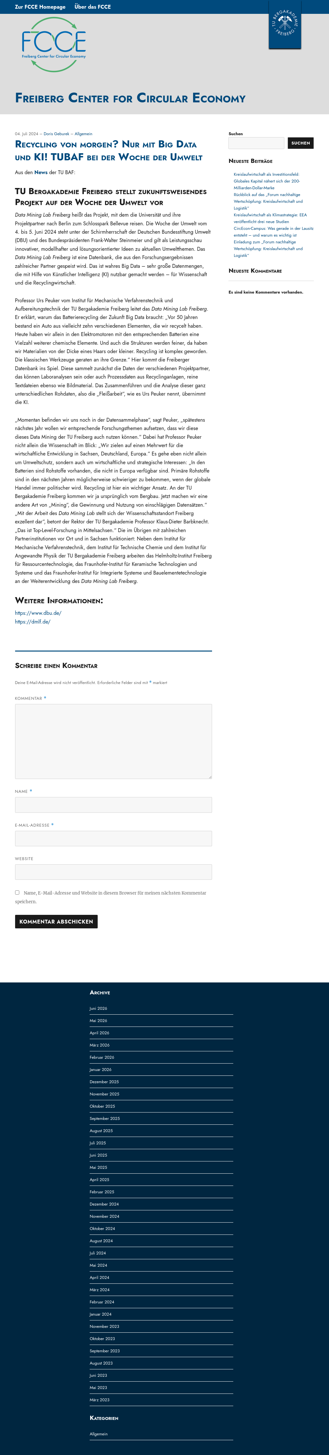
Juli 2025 (98, 1143)
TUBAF (285, 24)
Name (23, 791)
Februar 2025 (102, 1192)
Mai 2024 (98, 1265)
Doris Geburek (57, 134)
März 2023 (99, 1400)
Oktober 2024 (102, 1228)
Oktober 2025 (102, 1106)
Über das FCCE (93, 7)
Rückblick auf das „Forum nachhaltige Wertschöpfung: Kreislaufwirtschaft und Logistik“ (268, 201)
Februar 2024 (102, 1302)
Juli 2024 (98, 1253)
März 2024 (100, 1290)
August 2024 (101, 1241)
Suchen (235, 134)
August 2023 (101, 1363)
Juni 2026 (98, 1008)
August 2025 (101, 1131)
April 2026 (99, 1033)
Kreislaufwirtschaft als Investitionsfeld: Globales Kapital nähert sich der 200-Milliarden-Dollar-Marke (267, 181)
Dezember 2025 (104, 1082)
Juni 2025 (98, 1155)
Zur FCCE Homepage (40, 7)
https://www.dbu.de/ (38, 613)
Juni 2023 (98, 1375)
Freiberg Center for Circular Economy (130, 98)
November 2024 (104, 1216)
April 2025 (99, 1180)
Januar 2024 (100, 1314)
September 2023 (105, 1351)
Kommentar (31, 698)
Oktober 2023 (102, 1339)
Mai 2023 (98, 1388)
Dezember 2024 (104, 1204)
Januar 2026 (100, 1069)
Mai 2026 (98, 1021)
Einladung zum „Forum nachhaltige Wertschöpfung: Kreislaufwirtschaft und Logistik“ (268, 248)
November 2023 (104, 1326)
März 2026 (100, 1045)
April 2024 (99, 1277)
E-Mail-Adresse (34, 825)
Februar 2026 (102, 1057)
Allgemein (84, 134)
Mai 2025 (98, 1167)
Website (24, 859)
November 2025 (104, 1094)
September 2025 (105, 1118)
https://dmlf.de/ (33, 621)
